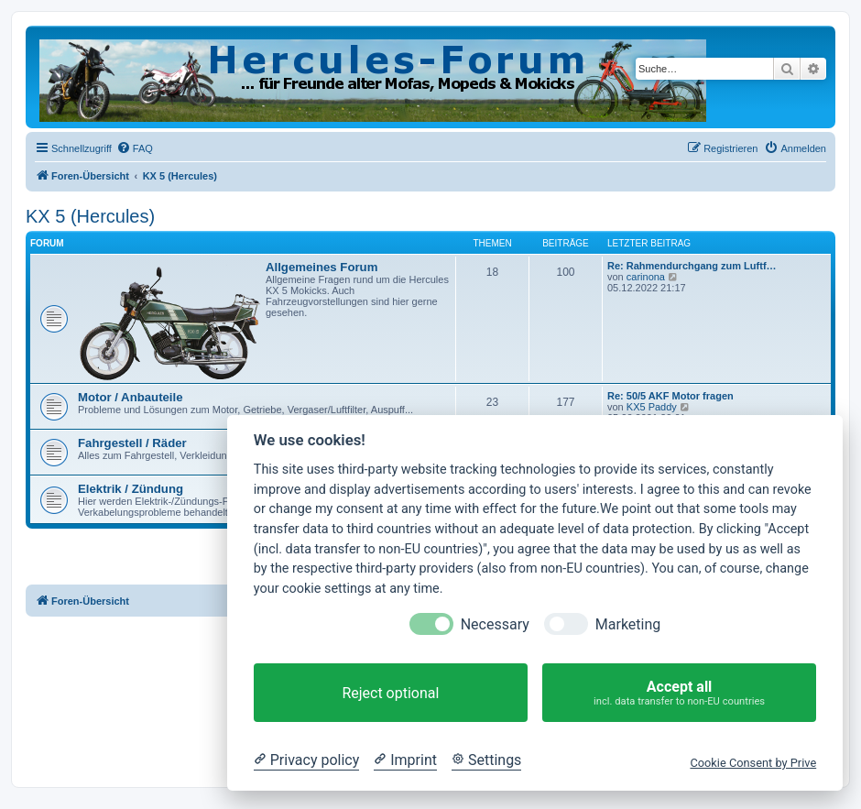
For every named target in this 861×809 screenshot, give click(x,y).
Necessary (495, 624)
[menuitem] (134, 148)
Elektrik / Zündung (130, 489)
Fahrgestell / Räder (132, 443)
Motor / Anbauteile (130, 397)
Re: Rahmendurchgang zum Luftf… (692, 265)
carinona (646, 276)
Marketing (627, 624)
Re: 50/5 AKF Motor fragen (670, 395)
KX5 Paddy (652, 406)
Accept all (679, 693)
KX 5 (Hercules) (90, 216)
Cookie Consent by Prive (753, 763)
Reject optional (390, 693)
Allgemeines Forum (321, 267)
